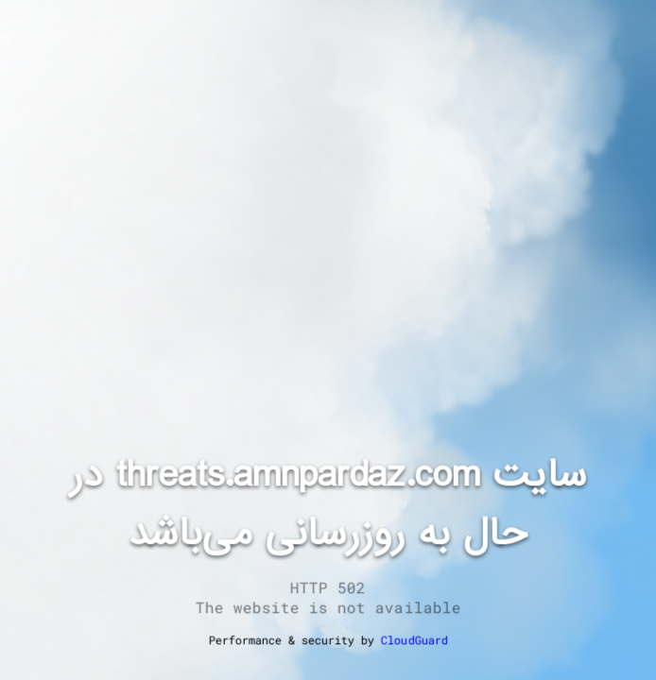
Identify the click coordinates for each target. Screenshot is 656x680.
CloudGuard (414, 639)
